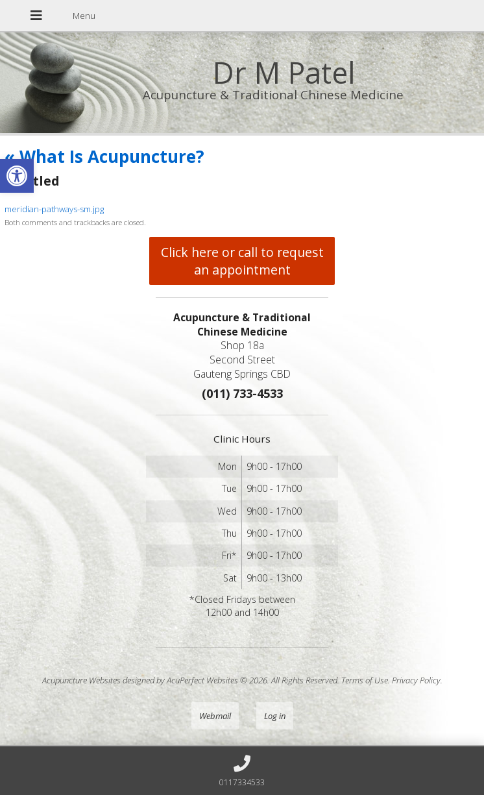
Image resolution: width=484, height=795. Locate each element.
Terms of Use (364, 680)
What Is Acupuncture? (104, 156)
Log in (274, 716)
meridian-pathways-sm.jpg (54, 209)
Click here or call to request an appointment (242, 260)
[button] (17, 176)
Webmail (215, 716)
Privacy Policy (416, 680)
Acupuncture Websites (81, 680)
